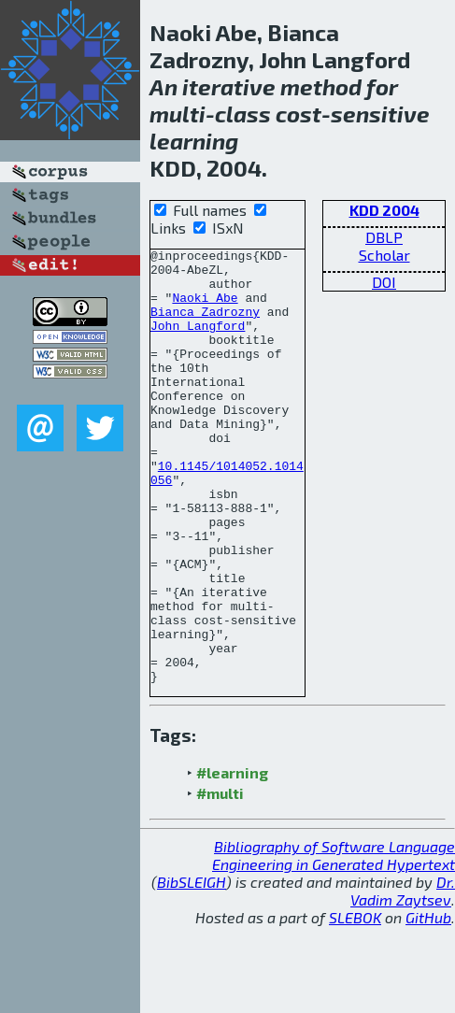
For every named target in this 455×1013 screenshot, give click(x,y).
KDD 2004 (384, 210)
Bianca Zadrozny (205, 325)
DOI (384, 282)
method (321, 86)
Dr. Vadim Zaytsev (402, 977)
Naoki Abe (204, 308)
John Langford (197, 342)
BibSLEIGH (191, 968)
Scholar (384, 255)
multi (177, 113)
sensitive (380, 113)
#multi (220, 880)
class (243, 113)
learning (193, 140)
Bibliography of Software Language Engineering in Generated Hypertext (333, 942)
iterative (229, 86)
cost (298, 113)
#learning (232, 859)
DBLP (384, 237)
